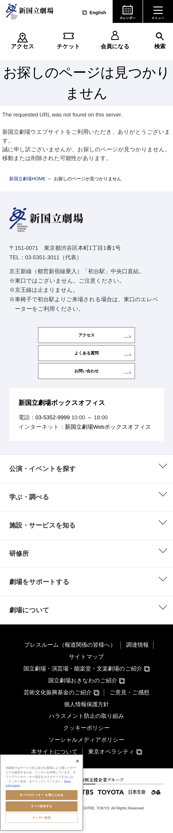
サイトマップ (86, 670)
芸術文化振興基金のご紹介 (58, 705)
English (97, 12)
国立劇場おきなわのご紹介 (82, 693)
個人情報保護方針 (86, 717)
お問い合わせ (86, 382)
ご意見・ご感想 (129, 705)
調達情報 (137, 658)
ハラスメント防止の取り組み (86, 729)
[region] (41, 792)
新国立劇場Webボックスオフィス (108, 440)
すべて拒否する (41, 806)
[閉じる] (77, 761)
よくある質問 (86, 359)
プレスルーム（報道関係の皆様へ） (70, 658)
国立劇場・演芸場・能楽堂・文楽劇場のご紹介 (82, 682)
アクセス (22, 46)
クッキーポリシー (86, 741)
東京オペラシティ (111, 764)
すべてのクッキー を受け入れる (42, 795)
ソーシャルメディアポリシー (86, 753)
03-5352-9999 (52, 430)
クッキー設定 (41, 817)
